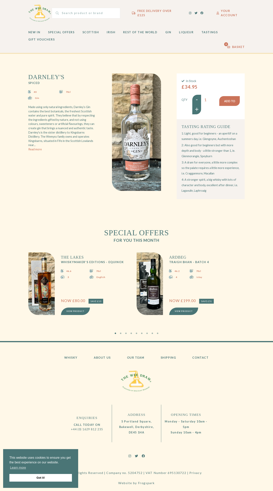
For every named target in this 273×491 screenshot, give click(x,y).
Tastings (209, 33)
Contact (200, 359)
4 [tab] (131, 334)
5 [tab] (136, 334)
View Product (76, 312)
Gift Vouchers (41, 40)
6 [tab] (141, 334)
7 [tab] (147, 334)
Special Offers (61, 33)
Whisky (71, 359)
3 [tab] (126, 334)
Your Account (227, 14)
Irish (111, 33)
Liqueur (186, 33)
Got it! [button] (41, 477)
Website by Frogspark (136, 481)
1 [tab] (115, 334)
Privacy (195, 474)
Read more (35, 150)
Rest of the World (140, 33)
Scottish (90, 33)
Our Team (135, 359)
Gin (168, 33)
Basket (236, 47)
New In (34, 33)
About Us (102, 359)
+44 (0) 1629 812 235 (87, 430)
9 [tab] (157, 334)
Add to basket (229, 102)
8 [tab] (152, 334)
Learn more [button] (18, 467)
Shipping (168, 359)
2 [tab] (120, 334)
